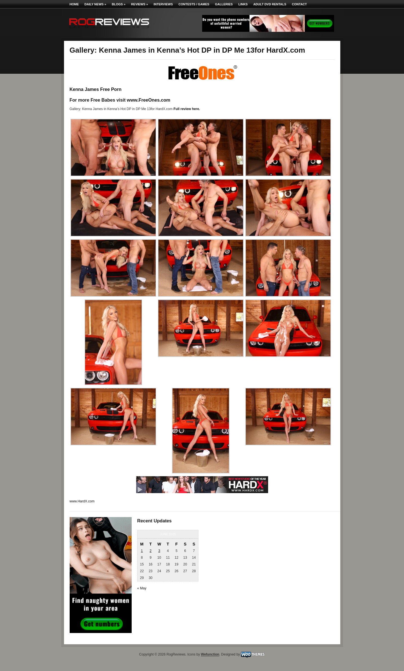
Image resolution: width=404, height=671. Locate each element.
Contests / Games (193, 4)
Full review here (186, 109)
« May (142, 588)
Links (243, 4)
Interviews (163, 4)
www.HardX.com (82, 501)
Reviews (139, 4)
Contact (299, 4)
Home (74, 4)
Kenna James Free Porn (96, 89)
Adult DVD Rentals (269, 4)
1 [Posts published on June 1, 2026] (142, 551)
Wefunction (210, 655)
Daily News (95, 4)
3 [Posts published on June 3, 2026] (159, 551)
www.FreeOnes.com (148, 99)
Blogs (118, 4)
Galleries (224, 4)
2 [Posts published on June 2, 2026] (151, 551)
